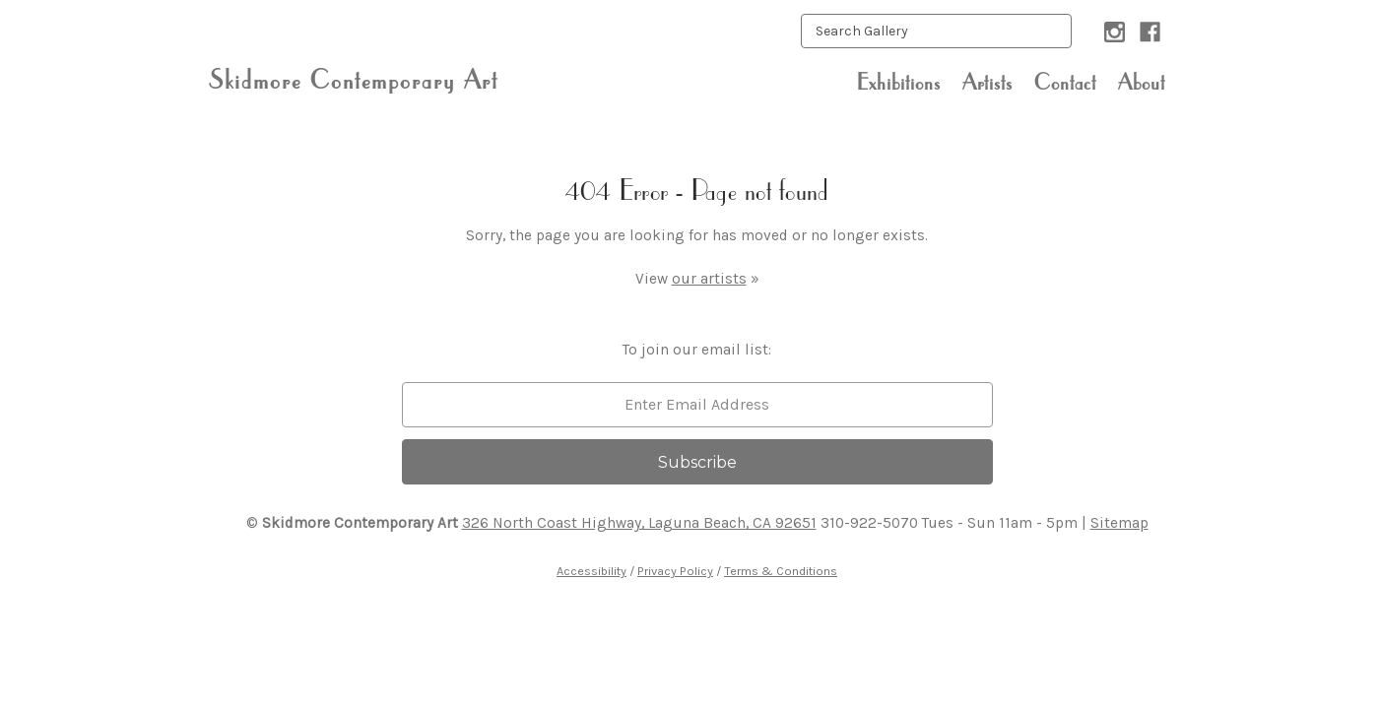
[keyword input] (937, 31)
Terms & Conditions (780, 570)
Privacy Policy (675, 570)
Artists (987, 82)
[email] (697, 404)
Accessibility (591, 570)
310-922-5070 (869, 523)
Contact (1065, 82)
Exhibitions (899, 82)
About (1141, 82)
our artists (709, 279)
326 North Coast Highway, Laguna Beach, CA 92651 (639, 523)
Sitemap (1119, 523)
